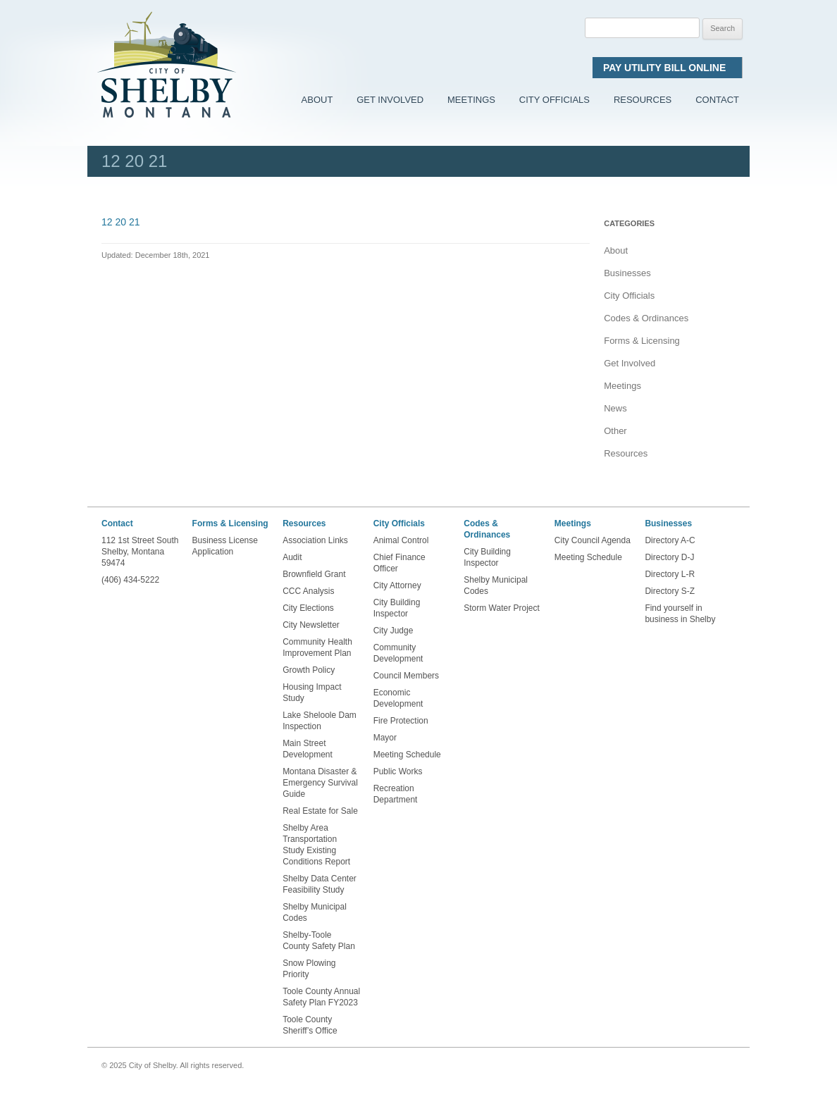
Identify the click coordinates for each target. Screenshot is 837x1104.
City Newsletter (311, 625)
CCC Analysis (308, 591)
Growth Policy (309, 670)
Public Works (398, 771)
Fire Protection (400, 721)
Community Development (398, 653)
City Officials (554, 99)
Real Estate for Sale (320, 811)
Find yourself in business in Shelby (680, 613)
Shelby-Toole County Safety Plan (319, 940)
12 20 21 (120, 222)
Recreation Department (395, 794)
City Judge (393, 630)
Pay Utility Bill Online (667, 67)
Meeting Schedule (407, 754)
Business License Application (225, 546)
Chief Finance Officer (399, 562)
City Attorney (397, 585)
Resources (642, 99)
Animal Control (401, 540)
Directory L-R (670, 574)
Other (615, 431)
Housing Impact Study (312, 692)
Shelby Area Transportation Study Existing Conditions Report (316, 845)
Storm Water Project (502, 608)
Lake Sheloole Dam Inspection (319, 720)
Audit (292, 557)
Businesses (627, 273)
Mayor (385, 738)
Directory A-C (670, 540)
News (615, 408)
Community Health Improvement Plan (317, 647)
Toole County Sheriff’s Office (311, 1025)
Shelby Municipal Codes (315, 912)
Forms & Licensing (642, 340)
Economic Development (398, 698)
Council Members (406, 676)
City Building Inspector (397, 608)
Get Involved (389, 99)
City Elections (308, 608)
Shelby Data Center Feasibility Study (319, 884)
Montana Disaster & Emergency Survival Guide (320, 783)
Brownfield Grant (314, 574)
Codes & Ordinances (646, 318)
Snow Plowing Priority (309, 968)
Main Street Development (308, 748)
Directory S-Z (670, 591)
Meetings (471, 99)
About (317, 99)
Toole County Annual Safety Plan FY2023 (321, 996)
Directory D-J (669, 557)
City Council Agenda (592, 540)
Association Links (315, 540)
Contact (717, 99)
